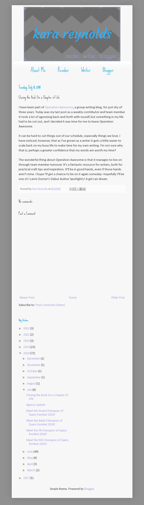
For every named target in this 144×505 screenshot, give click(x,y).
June (30, 451)
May (30, 458)
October (32, 371)
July (29, 390)
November (34, 365)
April (30, 464)
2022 (26, 328)
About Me (38, 69)
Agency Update (35, 405)
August (31, 383)
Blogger (108, 69)
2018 (26, 353)
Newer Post (26, 297)
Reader (63, 69)
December (34, 358)
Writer (86, 69)
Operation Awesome (59, 107)
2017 (26, 478)
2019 (26, 347)
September (34, 377)
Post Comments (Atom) (50, 305)
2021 (26, 334)
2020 (26, 341)
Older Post (118, 297)
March (31, 470)
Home (73, 297)
